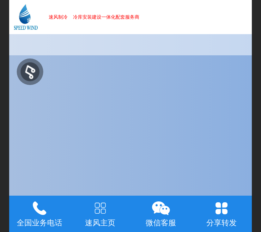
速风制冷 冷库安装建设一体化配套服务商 (94, 17)
